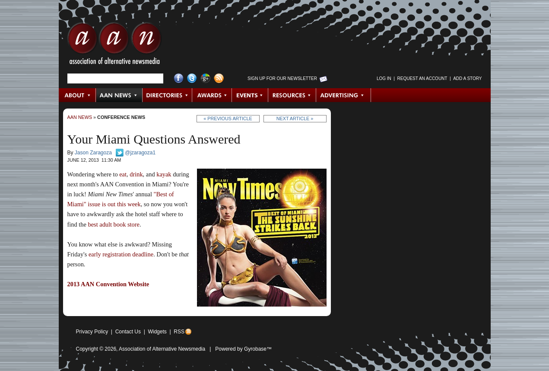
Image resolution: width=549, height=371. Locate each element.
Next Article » (294, 118)
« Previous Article (227, 118)
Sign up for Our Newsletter (282, 78)
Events (250, 95)
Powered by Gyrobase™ (243, 349)
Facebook (179, 78)
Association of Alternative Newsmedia (162, 349)
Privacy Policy (92, 332)
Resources (292, 95)
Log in (384, 78)
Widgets (157, 332)
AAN (114, 45)
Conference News (121, 117)
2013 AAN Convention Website (108, 284)
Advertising (343, 95)
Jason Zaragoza (93, 153)
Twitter (192, 78)
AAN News (119, 95)
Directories (167, 95)
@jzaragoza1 (140, 153)
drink (136, 174)
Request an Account (422, 78)
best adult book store (114, 224)
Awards (212, 95)
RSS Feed (219, 78)
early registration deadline (121, 254)
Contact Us (128, 332)
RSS (179, 332)
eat (123, 174)
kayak (163, 174)
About (77, 95)
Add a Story (467, 78)
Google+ (205, 78)
